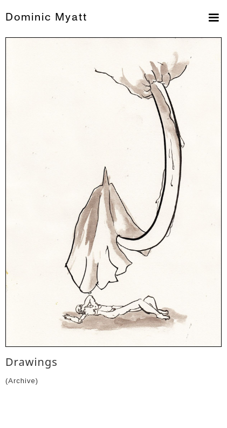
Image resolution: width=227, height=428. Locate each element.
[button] (211, 18)
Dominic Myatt (46, 17)
